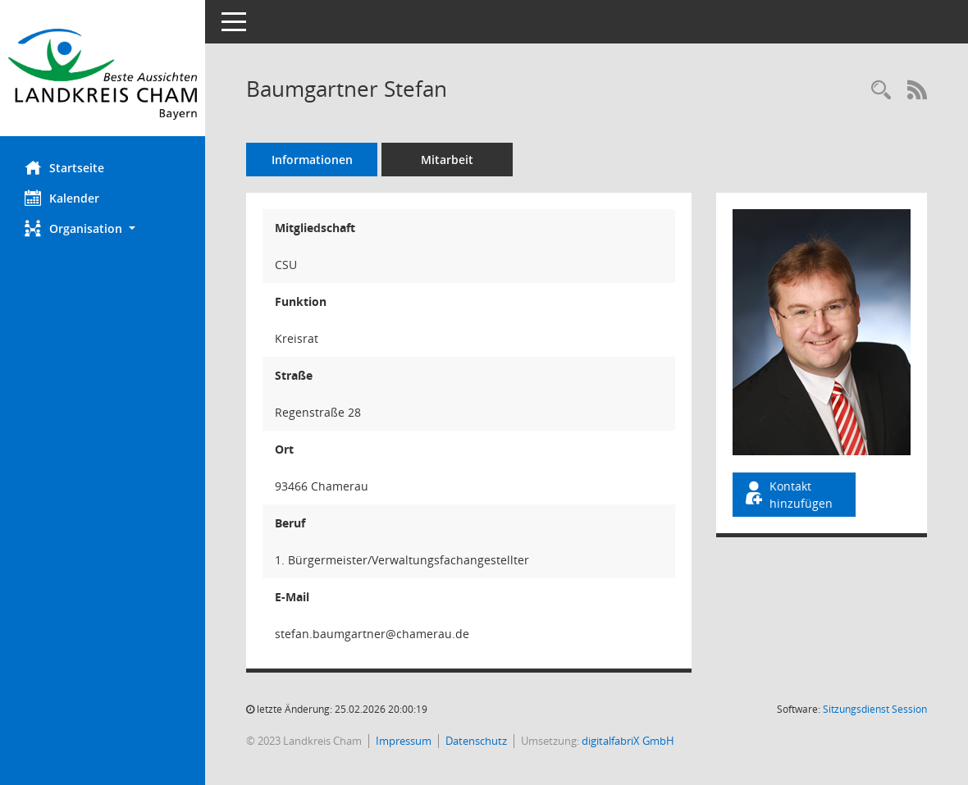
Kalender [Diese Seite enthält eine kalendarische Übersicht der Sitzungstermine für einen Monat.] (62, 197)
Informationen (312, 159)
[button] (102, 228)
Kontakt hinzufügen (787, 494)
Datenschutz (476, 740)
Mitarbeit (447, 159)
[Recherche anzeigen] (881, 90)
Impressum (403, 740)
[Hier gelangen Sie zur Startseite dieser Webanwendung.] (102, 74)
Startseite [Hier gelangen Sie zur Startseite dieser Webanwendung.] (64, 167)
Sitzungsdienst (875, 709)
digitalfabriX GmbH (628, 740)
